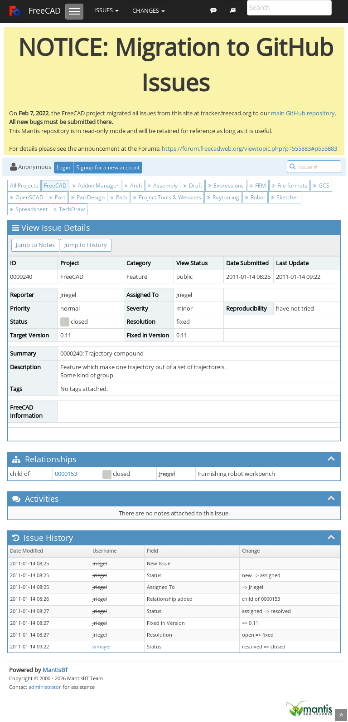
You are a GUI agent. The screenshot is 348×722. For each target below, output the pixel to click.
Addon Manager (95, 185)
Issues (106, 10)
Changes (148, 10)
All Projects (24, 185)
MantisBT (55, 670)
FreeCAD (35, 11)
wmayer (101, 646)
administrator (45, 686)
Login (63, 167)
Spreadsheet (29, 209)
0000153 (66, 474)
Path (119, 197)
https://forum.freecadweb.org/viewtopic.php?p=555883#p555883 (249, 148)
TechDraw (69, 209)
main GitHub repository (303, 113)
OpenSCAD (27, 197)
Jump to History (85, 245)
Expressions (226, 185)
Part (57, 197)
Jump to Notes (35, 245)
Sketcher (285, 197)
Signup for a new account (108, 167)
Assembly (163, 185)
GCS (321, 185)
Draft (193, 185)
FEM (258, 185)
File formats (289, 185)
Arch (133, 185)
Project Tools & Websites (167, 197)
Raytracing (223, 197)
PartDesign (88, 197)
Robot (255, 197)
